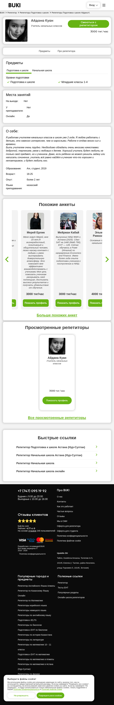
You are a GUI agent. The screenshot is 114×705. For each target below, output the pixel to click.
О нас (59, 496)
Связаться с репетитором (89, 24)
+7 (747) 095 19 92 (32, 491)
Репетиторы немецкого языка (32, 610)
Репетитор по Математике (30, 600)
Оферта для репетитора (68, 526)
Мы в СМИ (62, 521)
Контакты (61, 501)
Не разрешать (21, 695)
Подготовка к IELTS (27, 620)
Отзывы (61, 516)
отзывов (32, 531)
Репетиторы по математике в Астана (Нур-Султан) (35, 666)
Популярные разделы (68, 592)
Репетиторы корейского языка (32, 605)
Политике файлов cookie (52, 689)
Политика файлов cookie (69, 541)
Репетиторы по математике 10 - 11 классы (34, 647)
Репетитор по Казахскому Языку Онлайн (33, 593)
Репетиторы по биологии (30, 625)
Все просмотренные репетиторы (57, 418)
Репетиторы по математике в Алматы (36, 659)
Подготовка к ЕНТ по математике (34, 654)
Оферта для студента (67, 531)
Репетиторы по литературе (31, 640)
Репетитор (63, 583)
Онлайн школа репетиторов (71, 597)
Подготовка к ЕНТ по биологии (32, 630)
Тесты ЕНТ (63, 587)
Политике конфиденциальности (26, 689)
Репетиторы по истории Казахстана (35, 635)
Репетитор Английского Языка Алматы (36, 586)
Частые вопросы (65, 511)
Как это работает (65, 506)
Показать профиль (36, 303)
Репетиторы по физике (29, 674)
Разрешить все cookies (51, 695)
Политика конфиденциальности (32, 554)
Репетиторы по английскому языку (34, 615)
